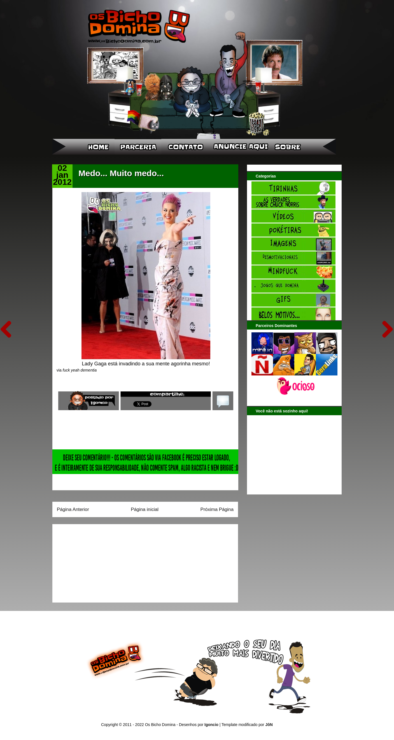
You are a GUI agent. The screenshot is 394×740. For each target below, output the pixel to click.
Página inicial (144, 509)
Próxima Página (217, 509)
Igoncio (211, 724)
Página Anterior (73, 509)
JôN (268, 724)
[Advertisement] (92, 561)
